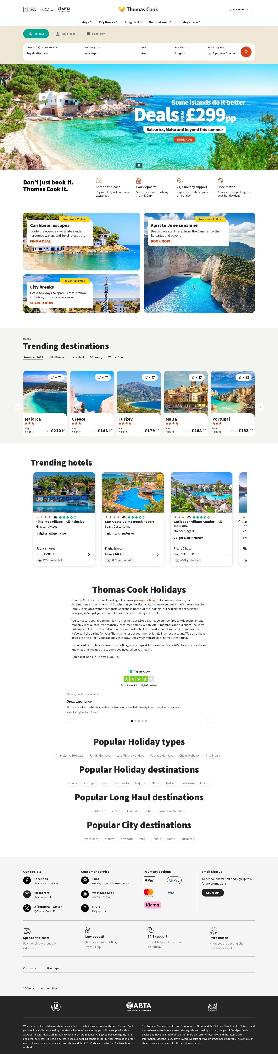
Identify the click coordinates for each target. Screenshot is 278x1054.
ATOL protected (50, 560)
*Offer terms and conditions (41, 988)
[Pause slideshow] (139, 165)
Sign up (212, 892)
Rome (171, 838)
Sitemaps (53, 968)
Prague (156, 838)
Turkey (170, 783)
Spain (105, 783)
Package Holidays (161, 755)
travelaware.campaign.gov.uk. (219, 1038)
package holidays (145, 600)
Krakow (109, 838)
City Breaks (213, 755)
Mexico (115, 811)
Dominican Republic (171, 811)
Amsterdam (90, 838)
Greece (72, 783)
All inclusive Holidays (69, 755)
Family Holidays (100, 755)
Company (29, 968)
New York (127, 838)
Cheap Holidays (189, 755)
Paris (142, 838)
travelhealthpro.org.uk (168, 1034)
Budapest (187, 838)
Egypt (204, 783)
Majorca (140, 783)
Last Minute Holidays (130, 755)
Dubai (148, 811)
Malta (155, 783)
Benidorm (187, 783)
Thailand (132, 811)
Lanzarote (122, 783)
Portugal (90, 783)
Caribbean (98, 811)
